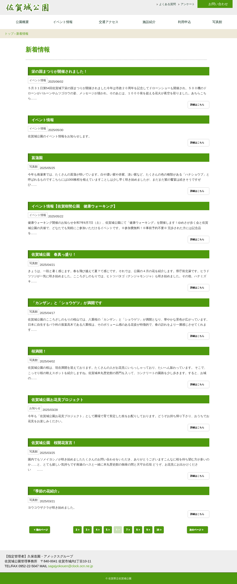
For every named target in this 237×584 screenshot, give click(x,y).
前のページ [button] (42, 529)
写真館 (217, 22)
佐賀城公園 (27, 7)
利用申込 (184, 22)
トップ (9, 33)
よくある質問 (167, 4)
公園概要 (22, 22)
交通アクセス (108, 22)
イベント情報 (63, 22)
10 (158, 529)
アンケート (188, 4)
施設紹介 (149, 22)
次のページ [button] (195, 529)
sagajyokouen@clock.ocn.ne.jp (70, 566)
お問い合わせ (218, 4)
